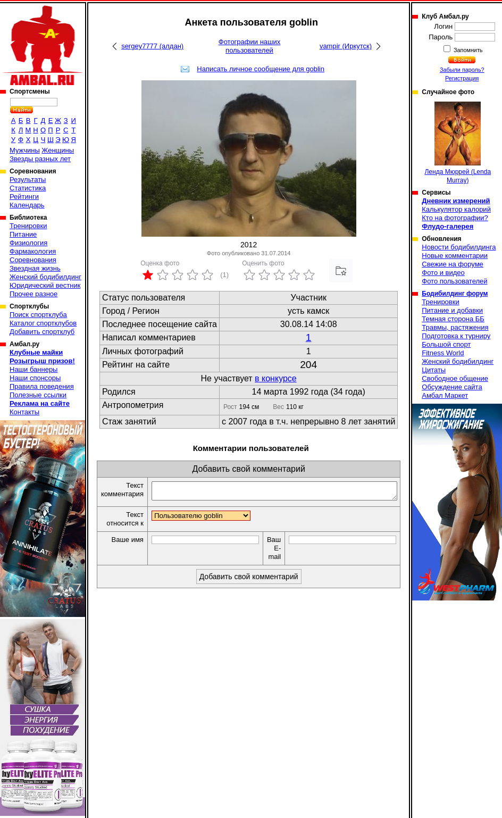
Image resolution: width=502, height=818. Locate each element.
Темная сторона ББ (453, 319)
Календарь (27, 205)
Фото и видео (443, 273)
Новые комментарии (455, 256)
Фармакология (33, 251)
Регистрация (462, 78)
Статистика (28, 188)
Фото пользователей (454, 281)
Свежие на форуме (452, 264)
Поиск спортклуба (38, 315)
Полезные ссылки (38, 395)
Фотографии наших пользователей (250, 46)
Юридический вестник (45, 285)
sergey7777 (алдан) (152, 46)
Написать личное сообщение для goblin (260, 69)
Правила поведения (42, 386)
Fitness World (443, 353)
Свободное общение (455, 378)
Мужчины (25, 150)
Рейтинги (24, 197)
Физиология (28, 243)
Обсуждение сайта (452, 387)
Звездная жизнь (35, 268)
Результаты (28, 179)
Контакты (24, 412)
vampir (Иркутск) (346, 46)
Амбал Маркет (445, 395)
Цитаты (434, 370)
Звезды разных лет (40, 159)
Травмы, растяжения (455, 327)
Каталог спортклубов (43, 323)
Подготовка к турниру (456, 336)
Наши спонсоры (35, 378)
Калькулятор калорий (456, 209)
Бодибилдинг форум (455, 293)
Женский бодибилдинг (45, 277)
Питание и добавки (452, 310)
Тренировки (28, 226)
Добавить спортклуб (42, 332)
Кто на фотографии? (455, 218)
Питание (23, 234)
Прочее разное (33, 294)
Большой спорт (446, 344)
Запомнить (467, 50)
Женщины (57, 150)
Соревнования (33, 260)
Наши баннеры (33, 369)
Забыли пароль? (462, 69)
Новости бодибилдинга (459, 247)
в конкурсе (276, 378)
